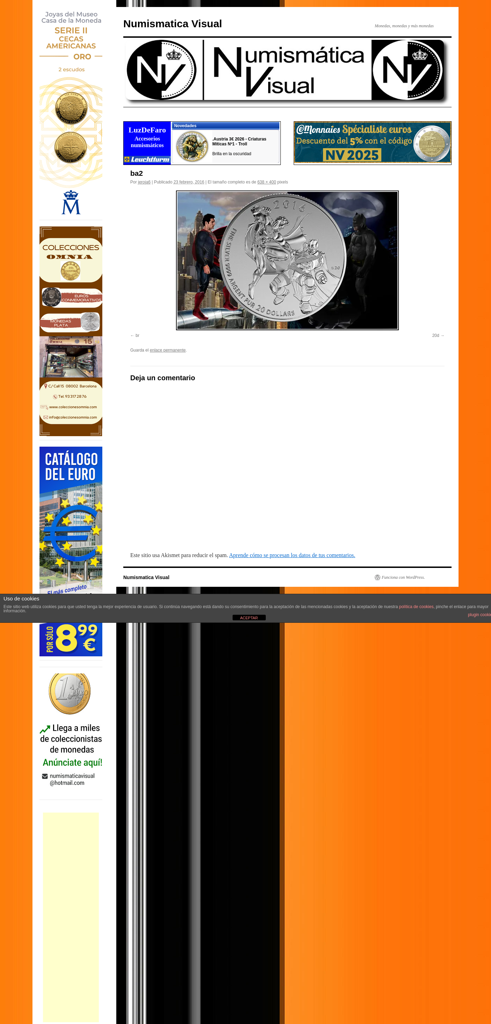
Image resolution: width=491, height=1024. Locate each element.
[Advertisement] (71, 917)
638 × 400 (266, 182)
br (137, 335)
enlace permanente (168, 350)
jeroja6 (144, 182)
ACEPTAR (249, 618)
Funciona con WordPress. (403, 577)
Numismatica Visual (172, 23)
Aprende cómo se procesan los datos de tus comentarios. (292, 555)
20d (435, 335)
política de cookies (416, 606)
